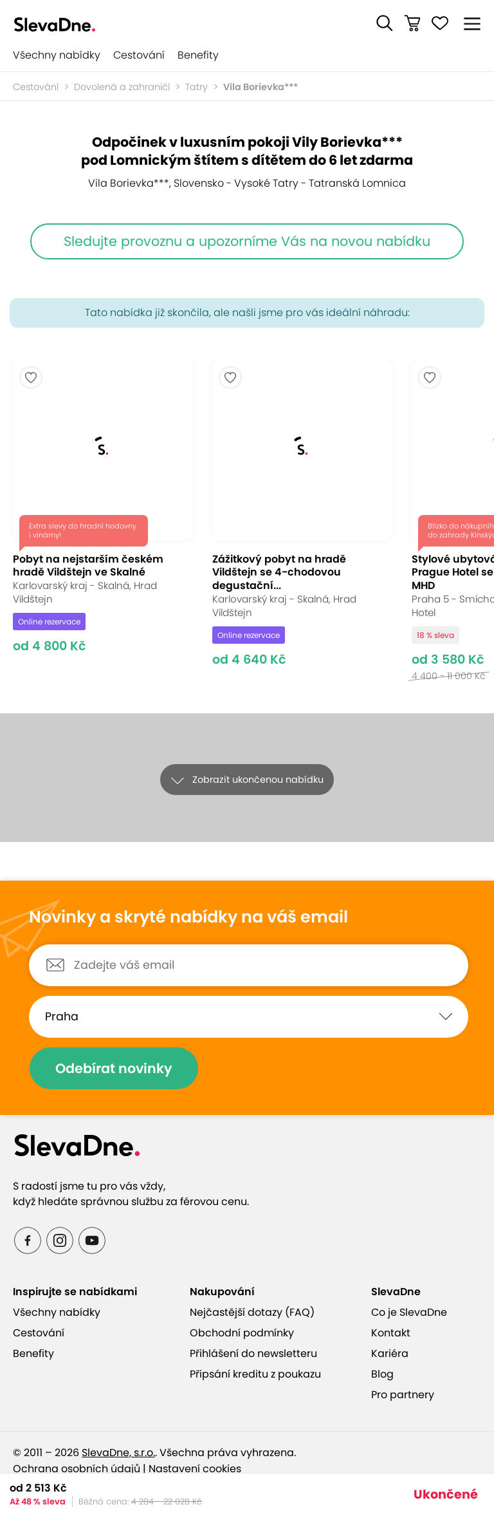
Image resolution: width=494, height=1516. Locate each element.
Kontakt (390, 1332)
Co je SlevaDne (409, 1312)
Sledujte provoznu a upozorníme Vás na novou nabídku (247, 241)
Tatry (196, 86)
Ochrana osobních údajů (76, 1468)
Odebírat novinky (113, 1068)
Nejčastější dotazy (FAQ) (252, 1312)
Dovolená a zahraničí (122, 86)
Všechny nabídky (56, 55)
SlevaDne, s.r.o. (118, 1452)
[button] (385, 23)
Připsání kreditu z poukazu (255, 1374)
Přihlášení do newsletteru (253, 1353)
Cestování (139, 55)
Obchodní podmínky (242, 1332)
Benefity (198, 55)
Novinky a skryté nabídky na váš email (188, 917)
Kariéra (389, 1353)
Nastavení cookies (195, 1468)
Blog (382, 1374)
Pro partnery (402, 1394)
